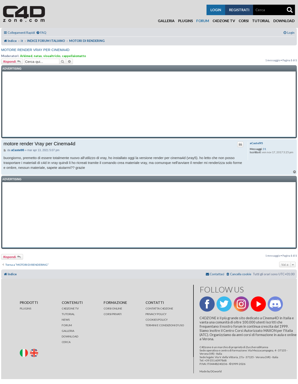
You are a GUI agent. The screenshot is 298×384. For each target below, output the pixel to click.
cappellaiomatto (74, 56)
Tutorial (261, 20)
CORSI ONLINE (113, 308)
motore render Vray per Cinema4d (35, 50)
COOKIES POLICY (157, 319)
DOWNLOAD (70, 336)
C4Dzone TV (224, 20)
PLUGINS (25, 308)
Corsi (244, 20)
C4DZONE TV (70, 308)
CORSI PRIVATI (113, 314)
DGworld (216, 371)
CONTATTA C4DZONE (159, 308)
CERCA (66, 342)
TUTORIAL (68, 314)
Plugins (185, 20)
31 (264, 149)
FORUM (67, 325)
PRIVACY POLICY (156, 314)
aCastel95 (256, 143)
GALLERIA (68, 331)
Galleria (166, 20)
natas (38, 56)
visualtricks (52, 56)
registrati (239, 10)
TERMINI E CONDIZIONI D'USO (165, 325)
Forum (202, 20)
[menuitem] (41, 32)
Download (284, 20)
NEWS (66, 319)
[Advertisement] (149, 104)
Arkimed (26, 56)
